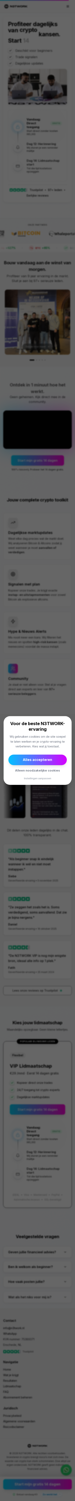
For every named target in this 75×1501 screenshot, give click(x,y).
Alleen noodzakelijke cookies (37, 770)
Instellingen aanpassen (37, 778)
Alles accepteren (37, 760)
